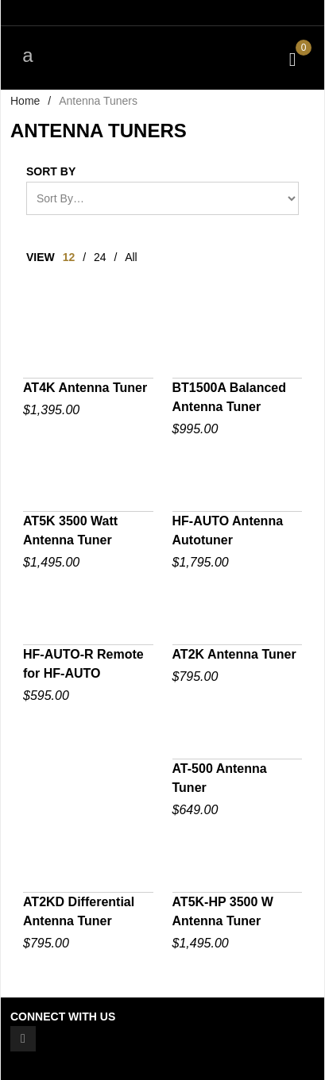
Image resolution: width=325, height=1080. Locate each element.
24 (100, 257)
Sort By (50, 171)
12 (69, 257)
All (131, 257)
